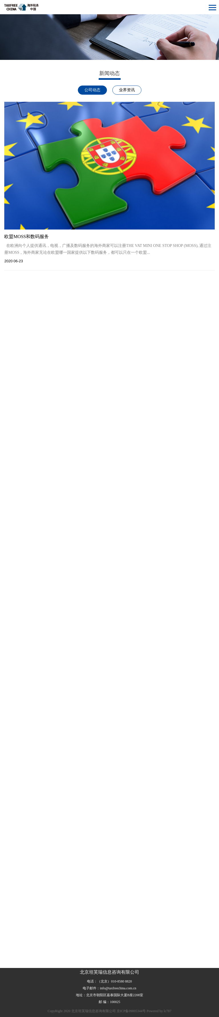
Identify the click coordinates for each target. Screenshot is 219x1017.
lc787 (167, 1011)
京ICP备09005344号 (131, 1011)
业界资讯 (127, 90)
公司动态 (92, 90)
